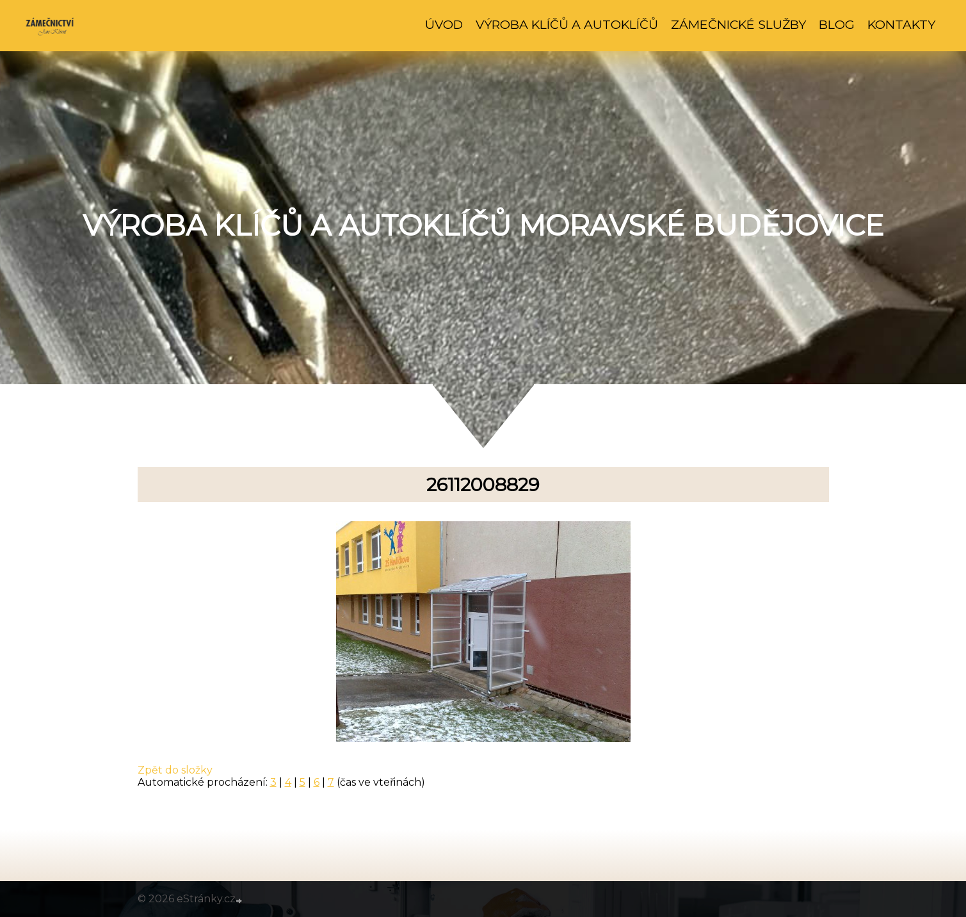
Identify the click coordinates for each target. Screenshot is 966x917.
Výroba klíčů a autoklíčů (567, 24)
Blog (837, 24)
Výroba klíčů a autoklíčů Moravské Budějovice (483, 225)
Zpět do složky (175, 770)
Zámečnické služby (738, 24)
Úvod (444, 24)
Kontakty (901, 24)
